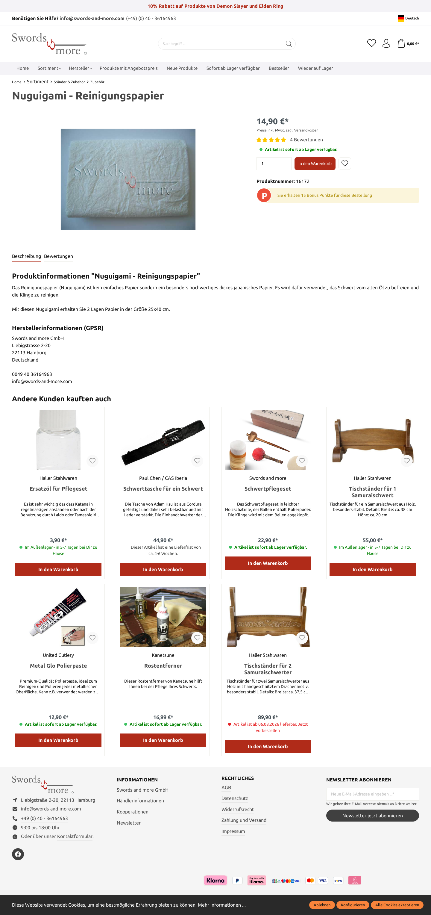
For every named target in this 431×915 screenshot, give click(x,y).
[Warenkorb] (408, 43)
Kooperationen (132, 811)
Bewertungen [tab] (58, 256)
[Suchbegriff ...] (220, 43)
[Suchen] (289, 43)
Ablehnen (322, 905)
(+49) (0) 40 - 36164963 (151, 18)
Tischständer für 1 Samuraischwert (372, 492)
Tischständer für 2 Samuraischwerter (268, 669)
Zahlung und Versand (243, 820)
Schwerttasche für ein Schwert (163, 488)
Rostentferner (163, 666)
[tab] (26, 256)
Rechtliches (237, 778)
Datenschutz (234, 798)
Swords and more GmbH (143, 790)
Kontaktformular (74, 837)
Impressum (233, 831)
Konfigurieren (353, 905)
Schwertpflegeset (268, 488)
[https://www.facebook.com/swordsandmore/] (18, 854)
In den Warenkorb (315, 163)
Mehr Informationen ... (222, 905)
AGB (226, 787)
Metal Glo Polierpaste (58, 666)
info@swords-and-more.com (92, 18)
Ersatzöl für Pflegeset (58, 488)
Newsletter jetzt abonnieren (372, 815)
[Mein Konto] (386, 43)
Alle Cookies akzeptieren (397, 905)
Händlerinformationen (140, 800)
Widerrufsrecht (237, 809)
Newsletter (129, 822)
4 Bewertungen (306, 139)
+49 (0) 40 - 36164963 (44, 818)
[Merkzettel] (371, 43)
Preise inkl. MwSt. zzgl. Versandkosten (287, 130)
